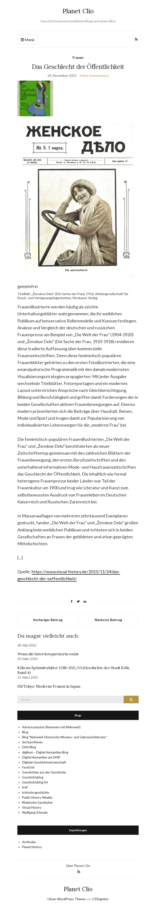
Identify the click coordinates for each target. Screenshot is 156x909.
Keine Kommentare (94, 75)
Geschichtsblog (32, 777)
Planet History (32, 847)
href (25, 787)
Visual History (31, 807)
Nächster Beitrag (108, 620)
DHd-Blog (29, 747)
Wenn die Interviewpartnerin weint (48, 653)
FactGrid (28, 767)
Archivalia (29, 842)
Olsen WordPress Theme (66, 899)
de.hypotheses (32, 742)
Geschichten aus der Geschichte (44, 772)
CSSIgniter (100, 899)
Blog (25, 732)
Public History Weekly (37, 797)
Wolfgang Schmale (35, 812)
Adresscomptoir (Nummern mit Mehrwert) (51, 727)
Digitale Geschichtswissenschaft (44, 762)
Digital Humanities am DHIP (41, 757)
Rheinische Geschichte (37, 802)
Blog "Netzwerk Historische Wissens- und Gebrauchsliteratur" (64, 737)
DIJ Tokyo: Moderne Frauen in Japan (48, 686)
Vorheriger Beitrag (48, 620)
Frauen (78, 57)
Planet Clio (78, 11)
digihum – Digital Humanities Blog (45, 752)
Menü (27, 39)
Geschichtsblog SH (35, 782)
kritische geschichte (35, 792)
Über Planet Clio (78, 866)
